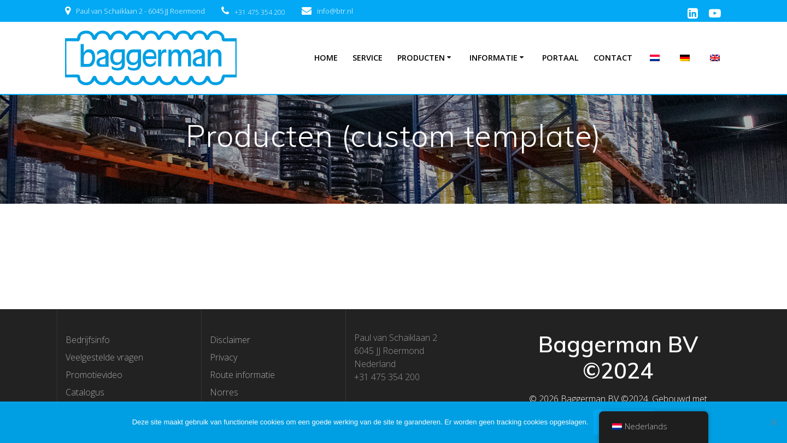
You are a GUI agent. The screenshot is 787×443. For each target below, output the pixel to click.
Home (326, 57)
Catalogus (85, 392)
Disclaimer (230, 340)
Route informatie (242, 375)
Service (368, 57)
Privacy (223, 357)
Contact (613, 57)
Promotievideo (94, 375)
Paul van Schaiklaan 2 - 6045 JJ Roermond (140, 11)
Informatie (493, 57)
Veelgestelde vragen (104, 357)
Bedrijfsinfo (88, 340)
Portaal (560, 57)
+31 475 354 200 (259, 12)
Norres (224, 392)
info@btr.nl (335, 11)
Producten (421, 57)
